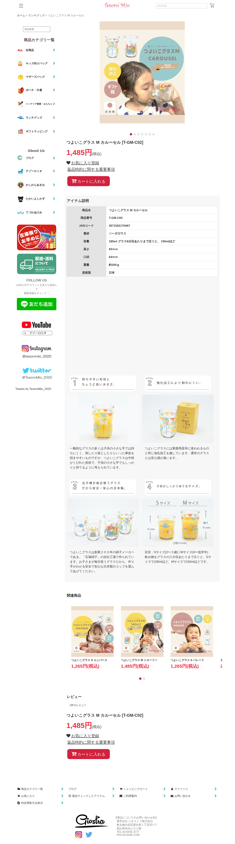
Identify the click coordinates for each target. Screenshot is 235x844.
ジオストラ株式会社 (140, 821)
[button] (21, 5)
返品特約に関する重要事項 (91, 169)
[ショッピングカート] (211, 5)
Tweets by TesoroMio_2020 (33, 389)
